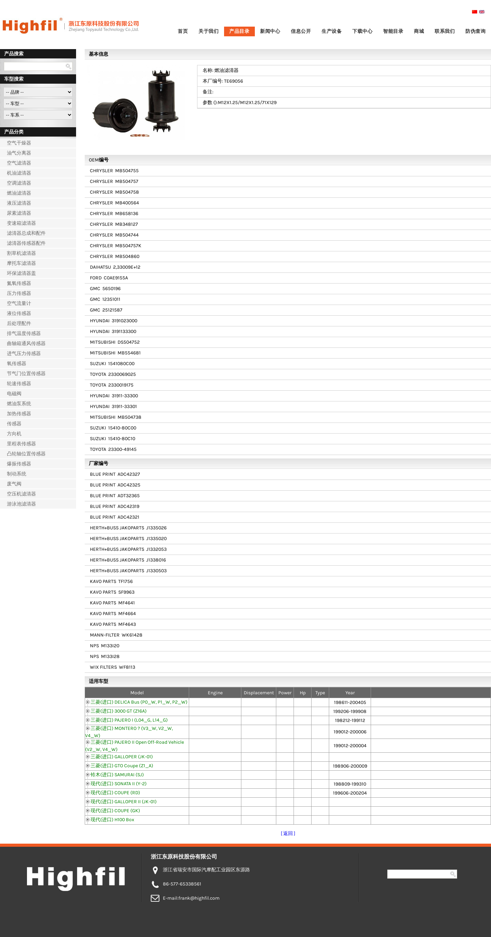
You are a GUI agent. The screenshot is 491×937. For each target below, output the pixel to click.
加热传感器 (19, 414)
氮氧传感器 (19, 283)
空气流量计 (19, 303)
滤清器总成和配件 (26, 233)
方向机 (14, 434)
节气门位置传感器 (26, 374)
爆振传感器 (19, 464)
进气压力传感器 (24, 353)
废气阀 (14, 484)
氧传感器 (16, 364)
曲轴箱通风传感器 (26, 343)
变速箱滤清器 (21, 223)
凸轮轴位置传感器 (26, 454)
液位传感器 (19, 313)
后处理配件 (19, 323)
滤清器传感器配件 (26, 243)
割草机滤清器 (21, 253)
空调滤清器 (19, 183)
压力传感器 (19, 293)
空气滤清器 (19, 163)
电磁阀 (14, 394)
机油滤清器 (19, 173)
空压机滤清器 (21, 494)
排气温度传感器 (24, 333)
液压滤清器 (19, 203)
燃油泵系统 (19, 404)
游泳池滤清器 (21, 504)
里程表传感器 (21, 444)
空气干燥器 (19, 143)
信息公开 (301, 31)
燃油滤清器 (19, 193)
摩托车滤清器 (21, 263)
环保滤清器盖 (21, 273)
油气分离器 (19, 153)
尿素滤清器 (19, 213)
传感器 (14, 424)
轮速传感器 (19, 384)
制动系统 (16, 474)
